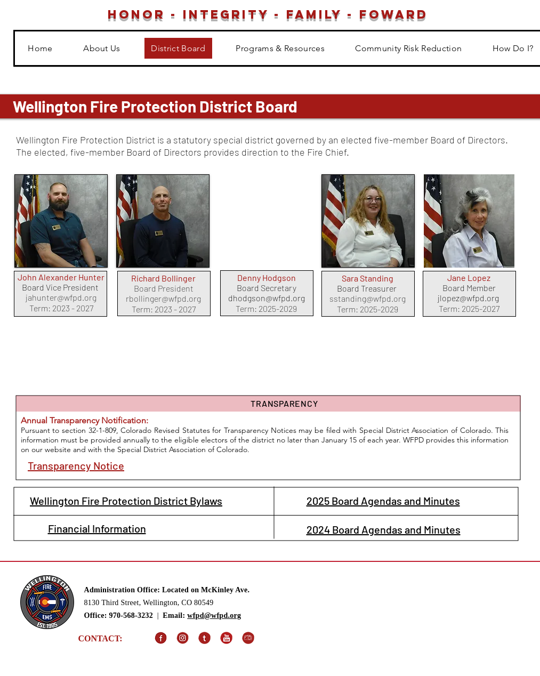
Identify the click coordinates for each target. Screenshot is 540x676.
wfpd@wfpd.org (214, 615)
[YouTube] (226, 638)
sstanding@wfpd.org (367, 298)
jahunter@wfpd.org (61, 297)
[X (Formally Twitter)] (204, 638)
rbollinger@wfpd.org (163, 298)
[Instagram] (182, 638)
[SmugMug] (248, 638)
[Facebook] (160, 638)
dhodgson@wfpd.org (266, 298)
